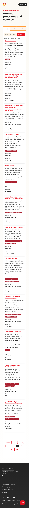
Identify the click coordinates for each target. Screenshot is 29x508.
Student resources (7, 489)
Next (17, 449)
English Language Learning (13, 314)
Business (8, 243)
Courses (13, 28)
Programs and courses (12, 10)
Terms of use (6, 504)
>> (11, 449)
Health (7, 59)
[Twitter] (6, 497)
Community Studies (11, 150)
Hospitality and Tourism (12, 281)
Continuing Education (21, 28)
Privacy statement (16, 504)
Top (22, 502)
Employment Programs (12, 418)
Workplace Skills (10, 386)
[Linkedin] (14, 497)
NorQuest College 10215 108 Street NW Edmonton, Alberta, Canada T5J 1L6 (10, 471)
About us (4, 492)
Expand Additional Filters (12, 38)
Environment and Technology (13, 212)
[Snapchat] (17, 497)
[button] (22, 4)
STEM (13, 243)
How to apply (6, 487)
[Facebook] (3, 497)
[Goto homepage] (14, 4)
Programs (6, 28)
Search (20, 34)
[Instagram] (8, 497)
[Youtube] (11, 497)
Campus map (7, 476)
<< (14, 442)
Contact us (6, 479)
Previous (8, 442)
